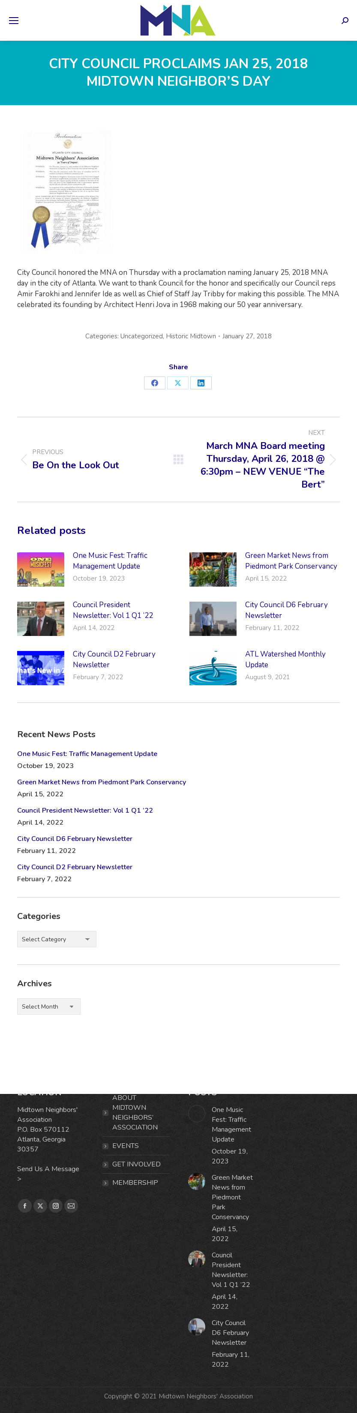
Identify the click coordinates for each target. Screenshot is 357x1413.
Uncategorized (141, 336)
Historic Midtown (191, 336)
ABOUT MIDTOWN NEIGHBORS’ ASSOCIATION (135, 1112)
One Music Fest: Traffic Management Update (110, 561)
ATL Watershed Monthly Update (285, 659)
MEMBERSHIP (135, 1182)
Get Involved (136, 1164)
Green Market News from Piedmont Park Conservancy (291, 561)
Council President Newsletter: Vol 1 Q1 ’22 (113, 610)
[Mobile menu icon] (14, 20)
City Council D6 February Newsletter (286, 610)
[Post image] (40, 569)
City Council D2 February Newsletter (114, 659)
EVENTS (125, 1146)
